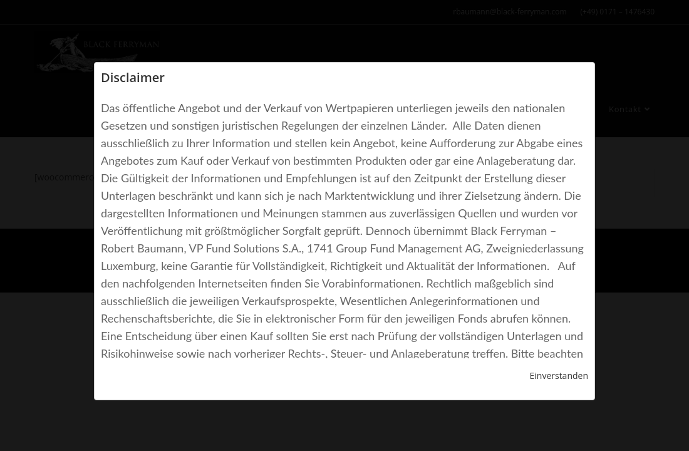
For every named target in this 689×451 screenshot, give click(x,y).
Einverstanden (558, 375)
